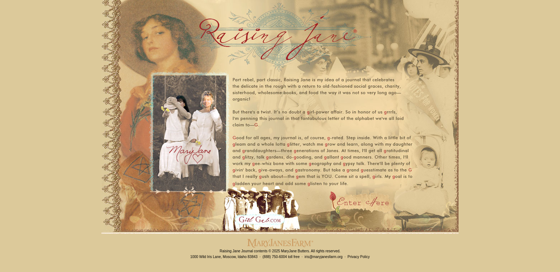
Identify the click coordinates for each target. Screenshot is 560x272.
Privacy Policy (359, 257)
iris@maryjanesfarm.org (323, 257)
